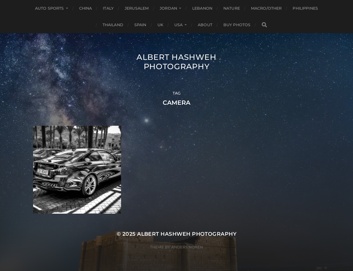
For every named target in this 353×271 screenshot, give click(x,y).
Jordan (168, 8)
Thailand (113, 24)
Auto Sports (49, 8)
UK (160, 24)
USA (178, 24)
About (205, 24)
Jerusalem (137, 8)
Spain (140, 24)
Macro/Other (266, 8)
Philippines (305, 8)
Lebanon (202, 8)
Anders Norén (187, 247)
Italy (108, 8)
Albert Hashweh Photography (176, 61)
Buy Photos (236, 24)
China (85, 8)
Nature (231, 8)
